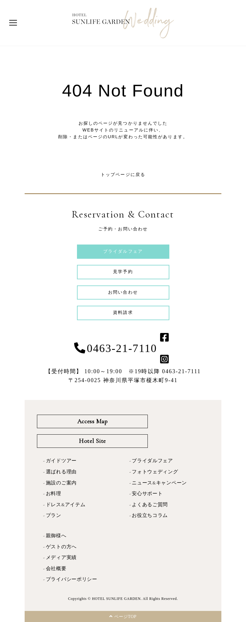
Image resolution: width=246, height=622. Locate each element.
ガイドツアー (61, 461)
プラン (53, 515)
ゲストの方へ (61, 547)
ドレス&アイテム (66, 505)
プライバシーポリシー (71, 579)
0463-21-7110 (122, 348)
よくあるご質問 (150, 505)
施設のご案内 (61, 483)
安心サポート (147, 494)
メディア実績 (61, 557)
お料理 (53, 494)
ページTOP (122, 616)
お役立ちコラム (150, 515)
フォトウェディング (155, 472)
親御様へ (56, 536)
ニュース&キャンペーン (159, 483)
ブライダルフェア (152, 461)
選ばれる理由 (61, 472)
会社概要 (56, 568)
